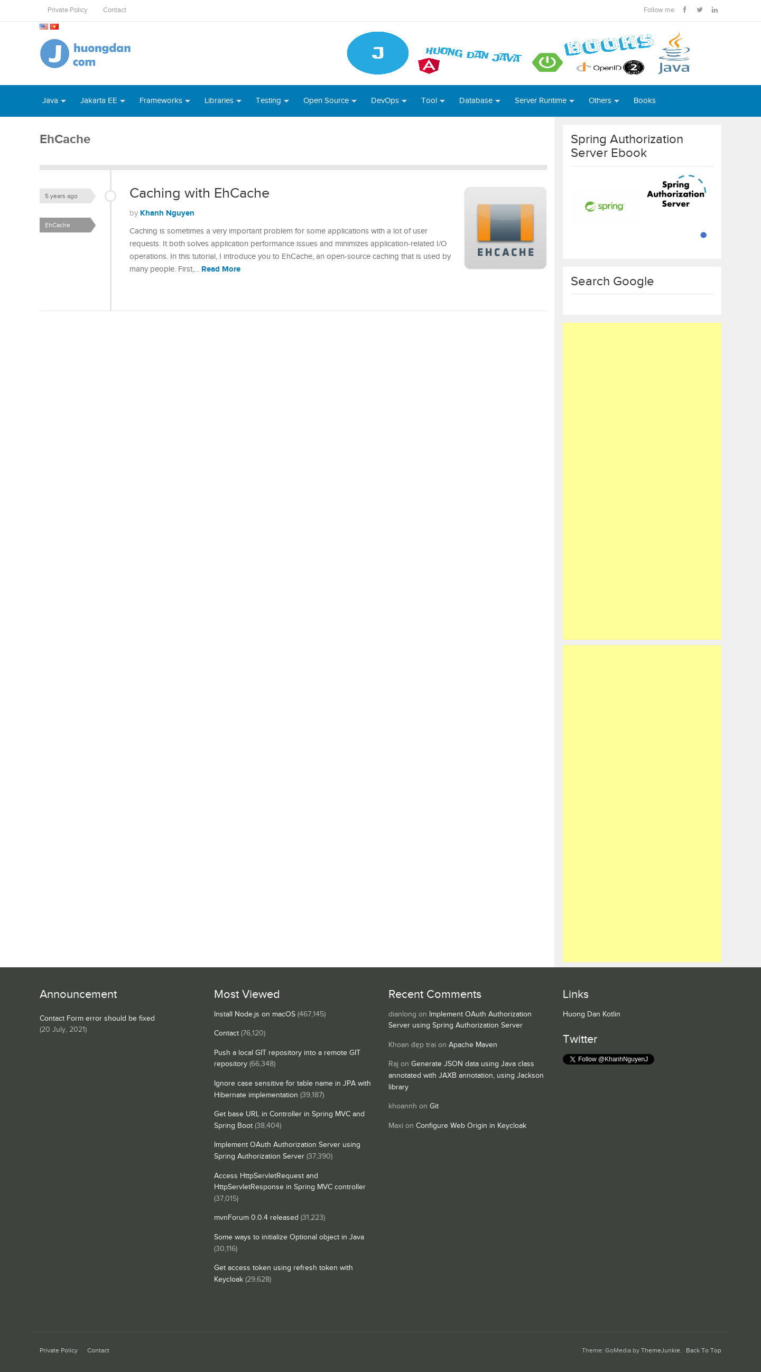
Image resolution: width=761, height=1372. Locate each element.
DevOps (385, 100)
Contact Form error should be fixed (97, 1018)
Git (434, 1106)
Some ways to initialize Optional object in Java (289, 1237)
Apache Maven (473, 1045)
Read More (220, 269)
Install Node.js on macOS (254, 1014)
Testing (268, 100)
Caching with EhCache (199, 193)
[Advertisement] (642, 481)
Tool (429, 100)
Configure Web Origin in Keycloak (471, 1126)
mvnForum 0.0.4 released (256, 1218)
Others (600, 100)
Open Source (326, 100)
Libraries (219, 100)
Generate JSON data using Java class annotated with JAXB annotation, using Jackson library (466, 1075)
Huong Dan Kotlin (591, 1014)
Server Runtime (541, 100)
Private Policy (67, 10)
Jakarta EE (98, 100)
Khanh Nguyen (167, 213)
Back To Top (703, 1351)
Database (476, 100)
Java (50, 100)
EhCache (57, 225)
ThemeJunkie (660, 1351)
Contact (114, 10)
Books (645, 100)
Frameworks (161, 100)
